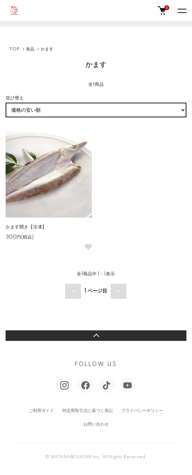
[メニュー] (181, 10)
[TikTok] (106, 385)
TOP (14, 49)
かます (47, 49)
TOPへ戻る (96, 335)
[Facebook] (85, 385)
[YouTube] (127, 385)
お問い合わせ (96, 424)
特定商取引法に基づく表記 (87, 410)
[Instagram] (64, 385)
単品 (30, 49)
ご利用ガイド (41, 410)
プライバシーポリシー (142, 410)
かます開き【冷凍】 (26, 227)
